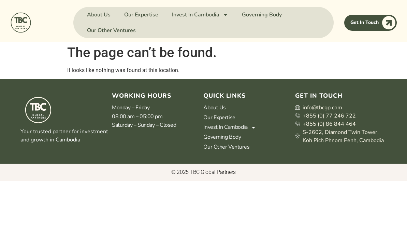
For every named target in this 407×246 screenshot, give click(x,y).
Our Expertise (141, 14)
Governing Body (262, 14)
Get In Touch (372, 22)
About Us (99, 14)
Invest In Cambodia (200, 15)
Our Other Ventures (111, 30)
